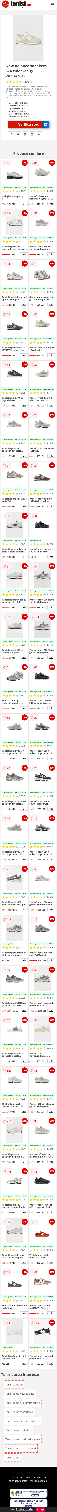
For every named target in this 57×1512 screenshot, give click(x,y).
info (24, 203)
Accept (41, 1509)
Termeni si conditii (21, 1477)
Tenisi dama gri (14, 1384)
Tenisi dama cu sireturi (18, 1430)
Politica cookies (38, 1480)
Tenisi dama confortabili (19, 1412)
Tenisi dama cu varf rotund (20, 1448)
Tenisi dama (12, 1457)
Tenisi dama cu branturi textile (22, 1402)
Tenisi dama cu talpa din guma (22, 1439)
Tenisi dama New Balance (19, 1393)
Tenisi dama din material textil (22, 1421)
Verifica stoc (33, 124)
